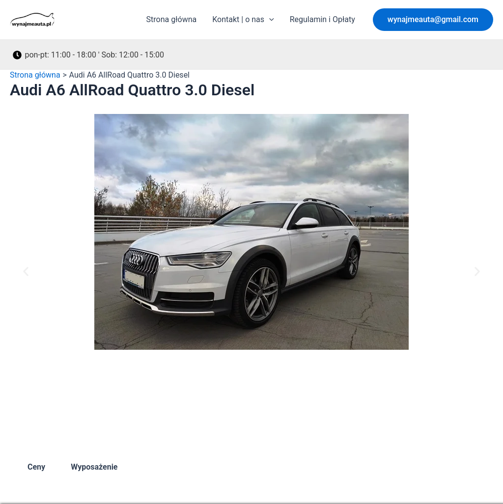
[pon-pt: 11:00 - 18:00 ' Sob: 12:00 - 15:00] (89, 55)
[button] (433, 19)
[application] (269, 19)
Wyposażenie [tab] (94, 467)
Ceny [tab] (36, 467)
